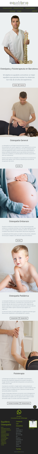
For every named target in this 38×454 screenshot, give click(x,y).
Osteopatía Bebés (14, 318)
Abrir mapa (31, 428)
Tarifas (2, 445)
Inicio (2, 427)
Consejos (19, 11)
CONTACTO (34, 11)
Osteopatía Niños (23, 318)
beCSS (19, 451)
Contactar (15, 85)
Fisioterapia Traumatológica (13, 403)
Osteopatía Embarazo (19, 8)
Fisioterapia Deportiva (25, 403)
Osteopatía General (7, 8)
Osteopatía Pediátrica (30, 8)
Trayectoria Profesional (3, 442)
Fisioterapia (12, 11)
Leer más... (19, 166)
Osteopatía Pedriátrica (3, 432)
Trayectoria (22, 85)
